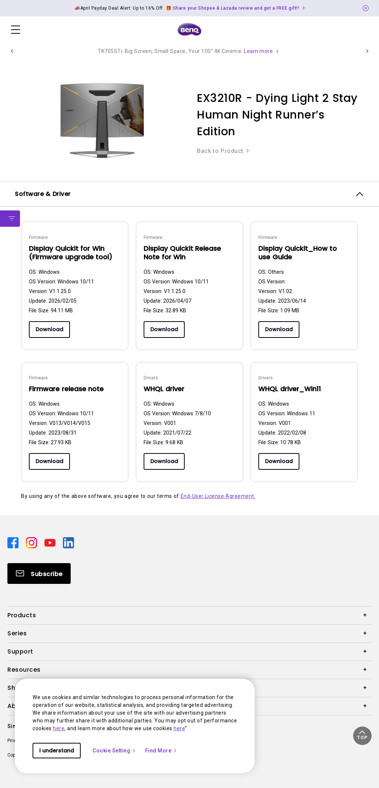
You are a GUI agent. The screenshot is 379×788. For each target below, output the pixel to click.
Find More (161, 751)
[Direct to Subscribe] (39, 573)
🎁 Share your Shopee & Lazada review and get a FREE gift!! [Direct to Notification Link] (232, 8)
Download (49, 329)
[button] (11, 51)
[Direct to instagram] (32, 542)
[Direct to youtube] (50, 542)
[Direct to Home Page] (189, 29)
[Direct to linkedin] (68, 542)
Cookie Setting (114, 751)
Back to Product (223, 150)
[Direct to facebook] (13, 542)
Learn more (258, 51)
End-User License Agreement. (218, 496)
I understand (56, 750)
